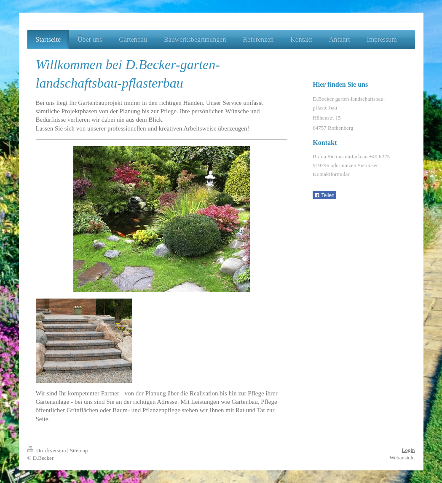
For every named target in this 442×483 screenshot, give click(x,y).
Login (408, 450)
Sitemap (79, 450)
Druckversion (47, 450)
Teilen (324, 195)
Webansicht (402, 457)
